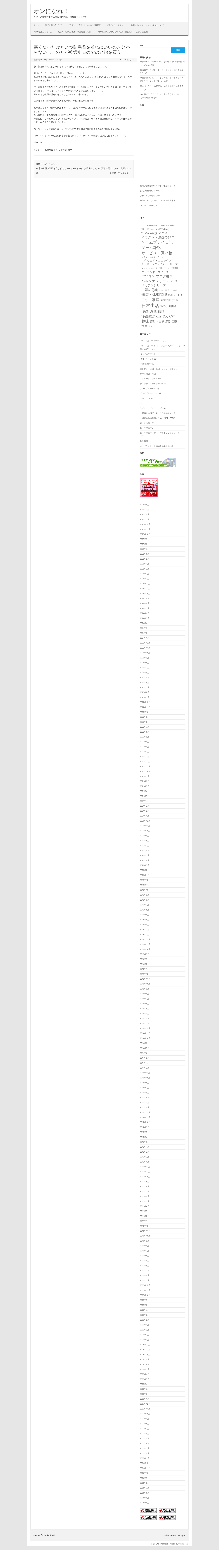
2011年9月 (144, 1181)
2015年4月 (144, 1008)
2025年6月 (144, 554)
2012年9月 (144, 1127)
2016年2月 (144, 964)
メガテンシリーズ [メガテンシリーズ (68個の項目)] (153, 285)
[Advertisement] (155, 144)
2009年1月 (144, 1340)
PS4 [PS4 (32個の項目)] (172, 225)
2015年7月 (144, 999)
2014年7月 (144, 1048)
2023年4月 (144, 682)
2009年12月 (145, 1285)
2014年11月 (145, 1033)
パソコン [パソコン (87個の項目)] (148, 276)
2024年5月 (144, 618)
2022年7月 (144, 727)
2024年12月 (145, 583)
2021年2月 (144, 811)
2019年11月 (145, 885)
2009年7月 (144, 1310)
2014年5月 (144, 1058)
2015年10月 (145, 984)
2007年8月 (144, 1423)
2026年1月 (144, 519)
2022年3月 (144, 747)
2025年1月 (144, 578)
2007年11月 (145, 1409)
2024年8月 (144, 603)
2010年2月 (144, 1275)
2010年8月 (144, 1246)
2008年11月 (145, 1349)
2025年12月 (145, 524)
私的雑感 (49, 150)
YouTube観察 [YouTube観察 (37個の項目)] (149, 233)
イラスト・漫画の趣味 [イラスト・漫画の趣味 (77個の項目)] (157, 237)
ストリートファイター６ (151, 378)
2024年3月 (144, 628)
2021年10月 (145, 771)
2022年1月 (144, 756)
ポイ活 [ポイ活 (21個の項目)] (173, 281)
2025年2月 (144, 574)
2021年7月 (144, 786)
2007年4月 (144, 1443)
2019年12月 (145, 880)
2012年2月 (144, 1157)
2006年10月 (145, 1473)
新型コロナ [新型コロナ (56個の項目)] (167, 300)
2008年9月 (144, 1359)
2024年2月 (144, 633)
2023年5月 (144, 677)
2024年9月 (144, 598)
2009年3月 (144, 1330)
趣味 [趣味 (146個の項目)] (145, 321)
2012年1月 (144, 1162)
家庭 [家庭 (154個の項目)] (155, 300)
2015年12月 (145, 974)
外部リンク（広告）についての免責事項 (84, 25)
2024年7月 (144, 608)
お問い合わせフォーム (43, 32)
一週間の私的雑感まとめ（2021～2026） (158, 418)
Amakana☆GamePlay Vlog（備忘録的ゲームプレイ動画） (123, 32)
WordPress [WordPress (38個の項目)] (147, 229)
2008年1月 (144, 1399)
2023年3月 (144, 687)
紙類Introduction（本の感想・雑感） (75, 32)
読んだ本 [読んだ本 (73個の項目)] (169, 316)
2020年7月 (144, 845)
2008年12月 (145, 1344)
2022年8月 (144, 722)
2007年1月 (144, 1458)
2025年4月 (144, 564)
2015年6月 (144, 1003)
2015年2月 (144, 1018)
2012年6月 (144, 1137)
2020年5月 (144, 855)
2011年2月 (144, 1216)
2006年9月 (144, 1478)
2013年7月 (144, 1088)
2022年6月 (144, 732)
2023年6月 (144, 672)
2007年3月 (144, 1448)
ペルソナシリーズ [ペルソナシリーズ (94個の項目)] (155, 281)
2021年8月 (144, 781)
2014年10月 (145, 1038)
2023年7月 (144, 667)
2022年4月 (144, 742)
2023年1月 (144, 697)
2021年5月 (144, 796)
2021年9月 (144, 776)
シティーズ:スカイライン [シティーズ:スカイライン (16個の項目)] (152, 257)
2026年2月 (144, 514)
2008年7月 (144, 1369)
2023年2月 (144, 692)
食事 (70, 150)
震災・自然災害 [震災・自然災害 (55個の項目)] (160, 321)
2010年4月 (144, 1265)
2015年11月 (145, 979)
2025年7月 (144, 549)
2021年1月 (144, 816)
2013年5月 (144, 1092)
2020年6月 (144, 850)
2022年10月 (145, 712)
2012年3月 (144, 1152)
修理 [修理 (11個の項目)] (175, 290)
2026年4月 (144, 504)
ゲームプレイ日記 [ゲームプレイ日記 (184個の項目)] (157, 242)
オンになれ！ (51, 11)
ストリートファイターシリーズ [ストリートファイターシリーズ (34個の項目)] (159, 264)
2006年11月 (145, 1468)
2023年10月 (145, 653)
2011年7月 (144, 1191)
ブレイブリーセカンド (150, 388)
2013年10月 (145, 1078)
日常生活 (63, 150)
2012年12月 (145, 1112)
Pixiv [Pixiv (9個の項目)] (167, 226)
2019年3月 (144, 924)
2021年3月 (144, 806)
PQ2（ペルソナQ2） (149, 359)
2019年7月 (144, 905)
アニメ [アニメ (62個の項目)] (162, 233)
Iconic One (154, 1544)
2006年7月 (144, 1488)
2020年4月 (144, 860)
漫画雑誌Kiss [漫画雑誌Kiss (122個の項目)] (151, 316)
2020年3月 (144, 865)
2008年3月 (144, 1389)
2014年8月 (144, 1043)
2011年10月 (145, 1176)
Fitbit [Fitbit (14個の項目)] (162, 226)
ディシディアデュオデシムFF (153, 383)
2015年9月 (144, 989)
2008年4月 (144, 1384)
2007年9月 (144, 1419)
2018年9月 (144, 954)
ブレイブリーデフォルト (151, 393)
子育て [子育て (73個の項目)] (146, 300)
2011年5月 (144, 1201)
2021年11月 (145, 766)
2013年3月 (144, 1102)
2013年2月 (144, 1107)
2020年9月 (144, 835)
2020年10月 (145, 830)
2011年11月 (145, 1171)
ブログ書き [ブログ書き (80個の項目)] (164, 276)
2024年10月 (145, 593)
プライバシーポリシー (116, 25)
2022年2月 (144, 751)
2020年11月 (145, 826)
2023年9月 (144, 658)
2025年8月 (144, 544)
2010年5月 (144, 1260)
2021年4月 (144, 801)
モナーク (144, 403)
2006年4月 (144, 1502)
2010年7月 (144, 1251)
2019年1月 (144, 934)
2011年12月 (145, 1167)
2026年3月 (144, 509)
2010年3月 (144, 1270)
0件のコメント (127, 59)
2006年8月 (144, 1483)
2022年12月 (145, 702)
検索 (142, 45)
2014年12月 (145, 1028)
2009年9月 (144, 1300)
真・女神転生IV (146, 423)
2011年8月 (144, 1186)
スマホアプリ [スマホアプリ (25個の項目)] (155, 268)
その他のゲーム (147, 364)
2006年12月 (145, 1463)
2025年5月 (144, 559)
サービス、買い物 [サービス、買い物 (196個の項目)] (156, 253)
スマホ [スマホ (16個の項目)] (144, 268)
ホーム (36, 25)
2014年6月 (144, 1053)
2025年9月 (144, 539)
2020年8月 (144, 840)
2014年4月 (144, 1063)
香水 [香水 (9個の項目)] (150, 326)
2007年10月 (145, 1414)
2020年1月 (144, 875)
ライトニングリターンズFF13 (153, 408)
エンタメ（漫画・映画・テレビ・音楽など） (159, 369)
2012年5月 (144, 1142)
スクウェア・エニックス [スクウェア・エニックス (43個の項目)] (156, 260)
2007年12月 (145, 1404)
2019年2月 (144, 929)
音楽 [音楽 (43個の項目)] (174, 321)
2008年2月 (144, 1394)
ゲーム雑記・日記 (148, 374)
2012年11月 (145, 1117)
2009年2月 (144, 1335)
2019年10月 (145, 890)
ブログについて (147, 398)
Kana (43, 59)
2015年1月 (144, 1023)
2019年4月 (144, 919)
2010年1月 (144, 1280)
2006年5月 (144, 1498)
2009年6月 (144, 1315)
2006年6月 (144, 1493)
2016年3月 (144, 959)
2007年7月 (144, 1428)
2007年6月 (144, 1433)
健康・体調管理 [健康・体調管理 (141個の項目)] (154, 295)
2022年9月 (144, 717)
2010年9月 (144, 1241)
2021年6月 (144, 791)
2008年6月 (144, 1374)
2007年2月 (144, 1453)
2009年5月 (144, 1320)
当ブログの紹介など (53, 25)
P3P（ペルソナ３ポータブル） (153, 341)
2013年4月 (144, 1097)
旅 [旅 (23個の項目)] (177, 300)
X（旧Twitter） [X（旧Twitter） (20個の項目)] (163, 229)
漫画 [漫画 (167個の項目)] (145, 311)
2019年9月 (144, 895)
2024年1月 (144, 638)
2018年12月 (145, 939)
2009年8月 (144, 1305)
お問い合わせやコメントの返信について (147, 25)
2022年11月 (145, 707)
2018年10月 (145, 949)
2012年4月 (144, 1147)
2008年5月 (144, 1379)
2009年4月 (144, 1325)
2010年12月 (145, 1226)
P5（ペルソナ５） (148, 354)
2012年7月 (144, 1132)
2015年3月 (144, 1013)
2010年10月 (145, 1236)
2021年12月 (145, 761)
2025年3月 (144, 569)
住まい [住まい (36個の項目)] (168, 290)
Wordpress (183, 1544)
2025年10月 (145, 534)
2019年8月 (144, 900)
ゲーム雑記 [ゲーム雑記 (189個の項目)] (151, 247)
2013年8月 (144, 1082)
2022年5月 (144, 737)
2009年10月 (145, 1295)
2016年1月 (144, 969)
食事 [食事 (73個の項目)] (144, 326)
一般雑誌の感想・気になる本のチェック (158, 413)
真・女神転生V (146, 428)
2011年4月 (144, 1206)
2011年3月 (144, 1211)
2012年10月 (145, 1122)
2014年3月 (144, 1068)
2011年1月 (144, 1221)
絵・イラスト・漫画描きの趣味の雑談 (157, 446)
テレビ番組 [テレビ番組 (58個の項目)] (170, 268)
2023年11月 (145, 648)
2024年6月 (144, 613)
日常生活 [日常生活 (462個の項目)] (150, 305)
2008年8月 (144, 1364)
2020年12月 (145, 821)
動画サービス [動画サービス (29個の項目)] (175, 295)
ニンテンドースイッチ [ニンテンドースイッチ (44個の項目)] (155, 272)
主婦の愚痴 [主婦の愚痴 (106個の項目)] (149, 290)
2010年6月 (144, 1255)
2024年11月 (145, 588)
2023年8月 (144, 662)
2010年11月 (145, 1231)
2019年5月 (144, 915)
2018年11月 (145, 944)
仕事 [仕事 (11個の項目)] (161, 290)
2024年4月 (144, 623)
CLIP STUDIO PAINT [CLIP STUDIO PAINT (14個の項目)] (150, 226)
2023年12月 (145, 643)
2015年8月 (144, 994)
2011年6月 (144, 1196)
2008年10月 (145, 1354)
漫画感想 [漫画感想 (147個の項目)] (157, 311)
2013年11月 (145, 1073)
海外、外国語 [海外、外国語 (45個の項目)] (168, 306)
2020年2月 (144, 870)
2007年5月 (144, 1438)
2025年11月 (145, 529)
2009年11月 (145, 1290)
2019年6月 (144, 910)
